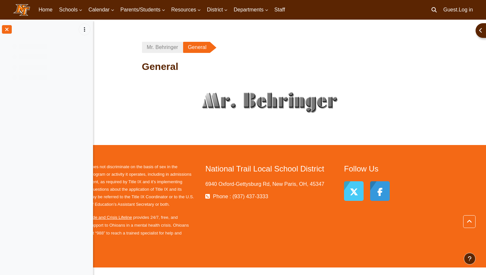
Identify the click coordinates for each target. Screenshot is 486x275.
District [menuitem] (215, 9)
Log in (466, 9)
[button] (434, 10)
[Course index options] (84, 29)
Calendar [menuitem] (99, 9)
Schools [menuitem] (68, 9)
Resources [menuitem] (183, 9)
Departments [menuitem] (249, 9)
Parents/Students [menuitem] (140, 9)
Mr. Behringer (182, 47)
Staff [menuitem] (279, 9)
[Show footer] (470, 259)
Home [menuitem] (46, 9)
